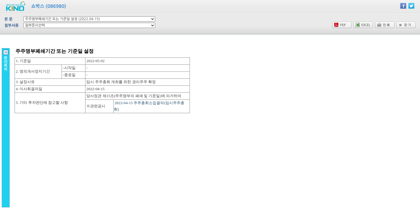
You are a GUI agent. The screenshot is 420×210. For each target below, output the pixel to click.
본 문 (8, 19)
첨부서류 (11, 25)
